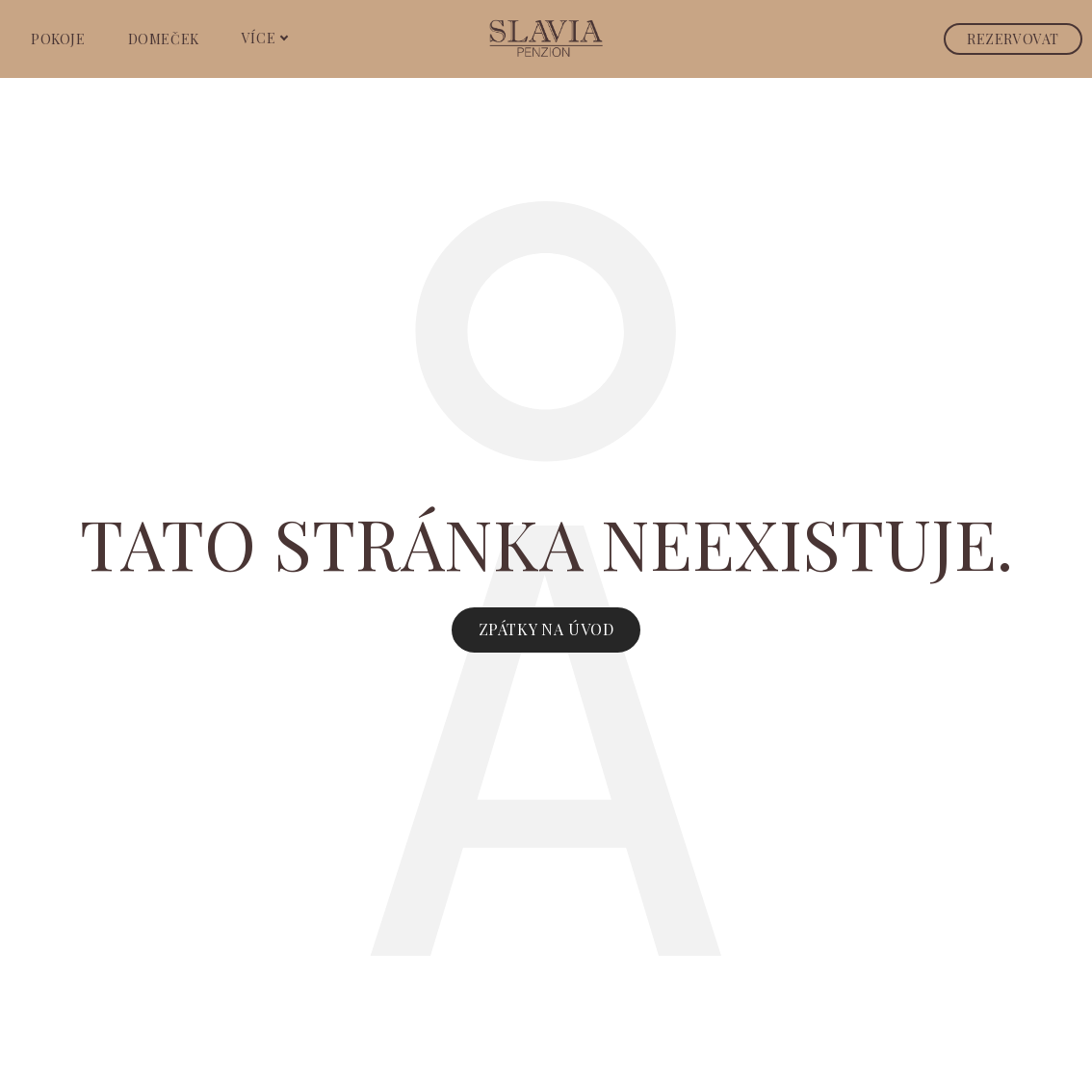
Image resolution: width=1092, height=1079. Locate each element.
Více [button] (265, 38)
